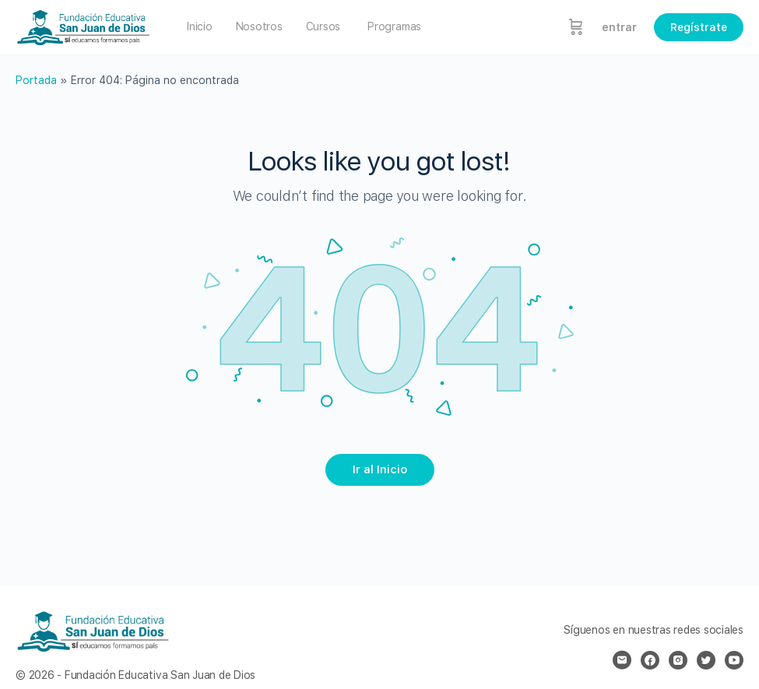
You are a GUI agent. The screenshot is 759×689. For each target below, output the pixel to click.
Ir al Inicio (380, 469)
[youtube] (734, 660)
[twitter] (706, 660)
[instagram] (678, 660)
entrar (619, 27)
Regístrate (698, 27)
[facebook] (650, 660)
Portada (36, 80)
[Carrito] (576, 27)
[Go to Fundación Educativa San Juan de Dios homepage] (84, 25)
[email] (622, 660)
